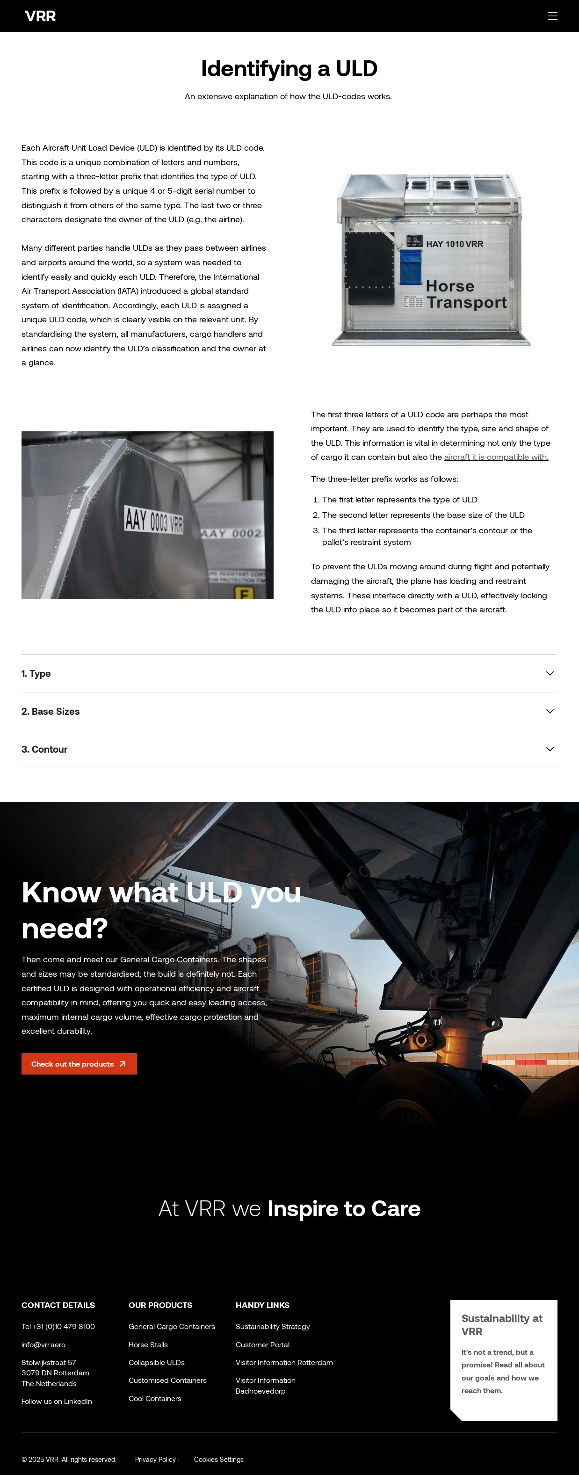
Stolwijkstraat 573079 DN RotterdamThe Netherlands (55, 1373)
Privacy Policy (155, 1459)
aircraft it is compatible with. (496, 456)
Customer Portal (263, 1344)
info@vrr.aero (43, 1344)
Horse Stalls (148, 1344)
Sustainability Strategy (273, 1326)
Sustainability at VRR (504, 1324)
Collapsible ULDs (157, 1362)
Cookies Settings (219, 1459)
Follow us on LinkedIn (57, 1400)
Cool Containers (155, 1398)
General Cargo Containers (172, 1326)
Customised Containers (168, 1379)
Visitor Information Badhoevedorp (266, 1385)
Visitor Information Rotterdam (284, 1362)
